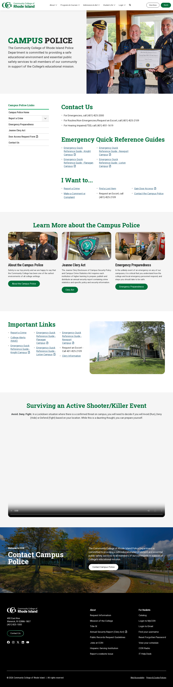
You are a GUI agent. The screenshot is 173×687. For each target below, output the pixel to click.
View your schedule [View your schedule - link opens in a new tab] (148, 642)
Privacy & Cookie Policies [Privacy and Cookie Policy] (156, 677)
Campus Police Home (19, 112)
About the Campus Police (24, 283)
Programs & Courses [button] (69, 5)
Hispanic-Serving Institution (104, 648)
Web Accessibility (137, 677)
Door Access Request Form (22, 136)
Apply (166, 5)
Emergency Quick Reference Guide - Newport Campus (113, 151)
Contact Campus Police (103, 567)
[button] (130, 5)
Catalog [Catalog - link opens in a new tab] (143, 615)
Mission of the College (101, 620)
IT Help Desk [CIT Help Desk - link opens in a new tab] (145, 653)
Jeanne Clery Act (17, 130)
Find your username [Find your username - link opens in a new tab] (149, 631)
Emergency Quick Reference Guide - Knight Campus (77, 151)
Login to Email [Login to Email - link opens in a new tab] (146, 626)
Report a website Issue (101, 653)
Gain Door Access (143, 188)
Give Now (153, 5)
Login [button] (121, 5)
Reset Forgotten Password (152, 637)
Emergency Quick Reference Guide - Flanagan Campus (78, 163)
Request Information (100, 615)
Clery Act (70, 290)
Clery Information (71, 355)
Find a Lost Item (107, 188)
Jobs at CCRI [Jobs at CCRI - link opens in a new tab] (96, 642)
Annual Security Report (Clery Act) (107, 631)
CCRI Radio (144, 648)
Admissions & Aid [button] (90, 5)
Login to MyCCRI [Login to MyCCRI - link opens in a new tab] (147, 620)
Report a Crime (16, 118)
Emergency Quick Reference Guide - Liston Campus (112, 163)
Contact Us (14, 142)
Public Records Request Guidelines (107, 637)
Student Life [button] (108, 5)
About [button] (52, 5)
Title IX (93, 626)
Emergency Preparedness (21, 124)
